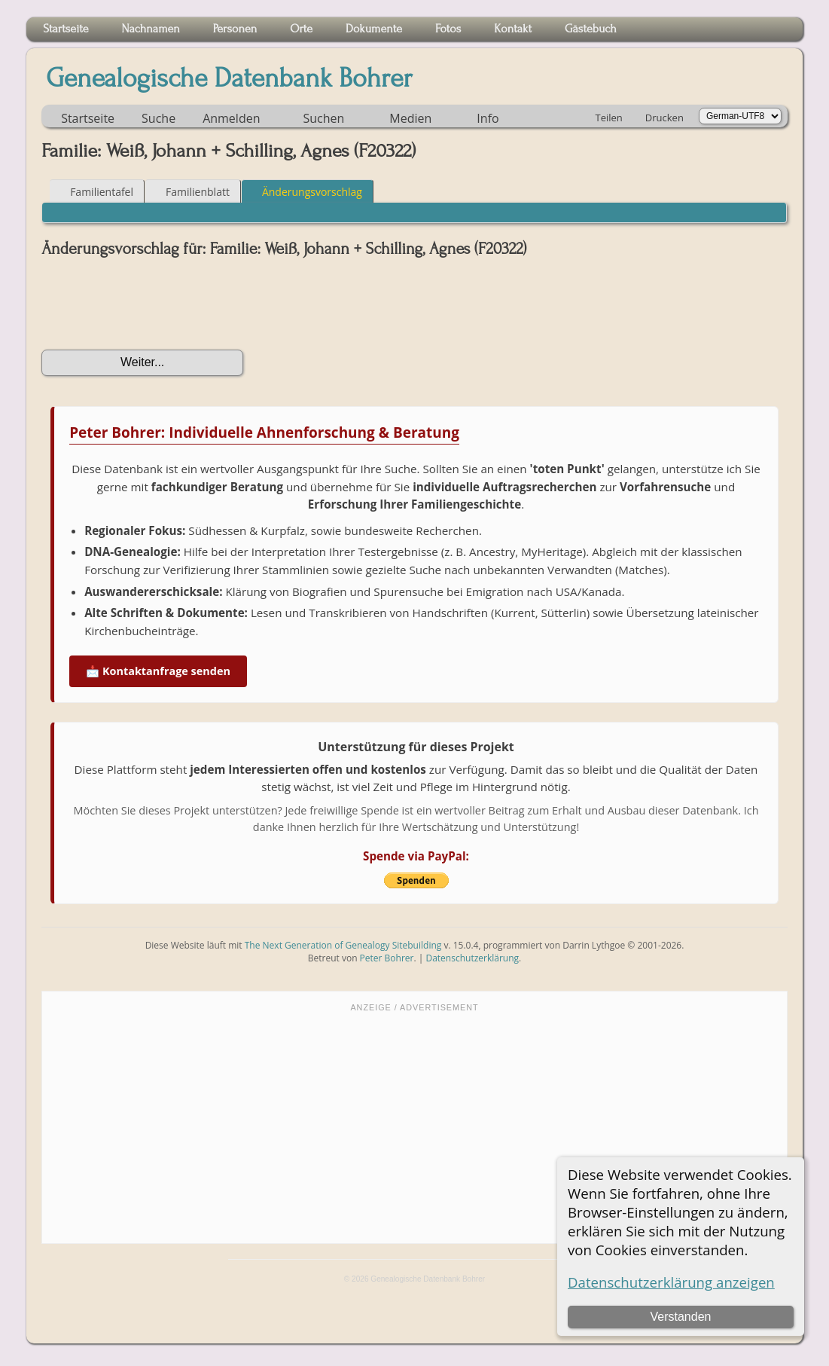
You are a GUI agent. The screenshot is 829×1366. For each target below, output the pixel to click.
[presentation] (155, 303)
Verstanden (681, 1316)
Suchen (323, 118)
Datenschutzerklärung (472, 958)
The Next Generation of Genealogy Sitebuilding (343, 945)
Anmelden (231, 118)
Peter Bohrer (387, 958)
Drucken (664, 117)
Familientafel (94, 192)
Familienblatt (191, 192)
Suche (158, 118)
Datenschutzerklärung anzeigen (671, 1282)
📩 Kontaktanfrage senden (158, 671)
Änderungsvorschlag (305, 192)
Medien (410, 118)
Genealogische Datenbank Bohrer (229, 78)
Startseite (87, 118)
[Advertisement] (414, 1126)
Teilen (609, 117)
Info (487, 118)
